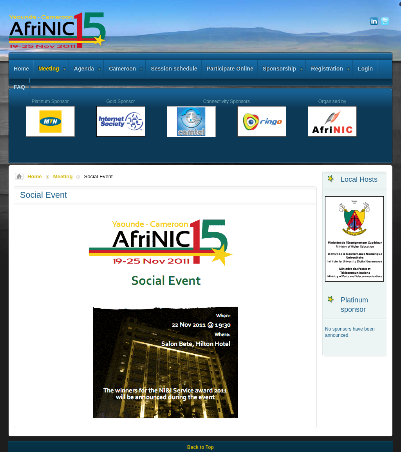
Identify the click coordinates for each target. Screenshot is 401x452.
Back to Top (200, 447)
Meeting (63, 176)
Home (34, 176)
